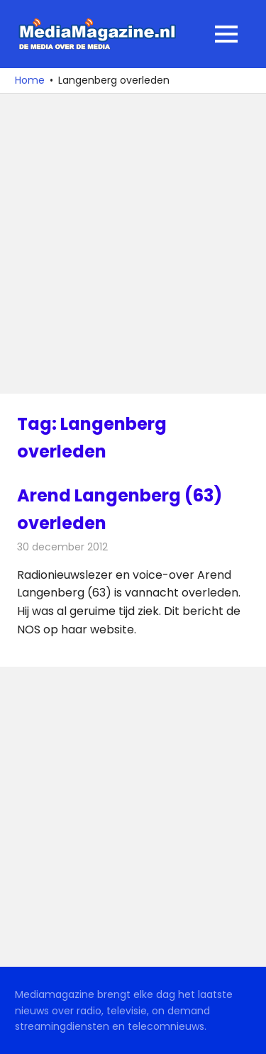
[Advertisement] (133, 244)
